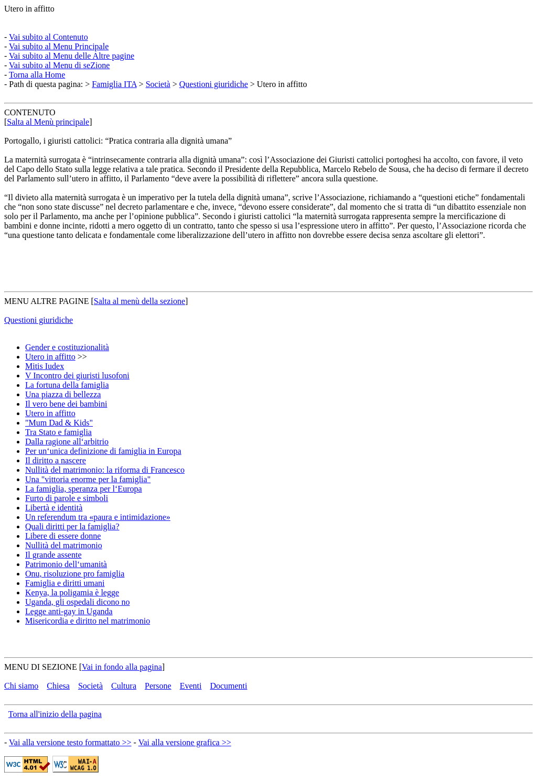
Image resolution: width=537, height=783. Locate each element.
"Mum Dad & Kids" (59, 422)
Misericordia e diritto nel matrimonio (87, 620)
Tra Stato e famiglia (58, 432)
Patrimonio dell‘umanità (66, 564)
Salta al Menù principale (48, 121)
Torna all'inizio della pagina (55, 714)
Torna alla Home (37, 74)
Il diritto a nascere (55, 460)
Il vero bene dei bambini (66, 403)
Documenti (228, 685)
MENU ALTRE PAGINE (46, 301)
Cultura (123, 685)
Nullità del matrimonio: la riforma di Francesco (105, 469)
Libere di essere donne (63, 535)
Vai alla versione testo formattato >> (70, 742)
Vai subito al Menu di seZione (59, 65)
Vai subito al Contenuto (48, 36)
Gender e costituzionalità (67, 347)
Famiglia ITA (114, 84)
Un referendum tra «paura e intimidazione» (97, 517)
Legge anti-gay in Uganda (69, 611)
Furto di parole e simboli (66, 498)
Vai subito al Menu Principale (59, 46)
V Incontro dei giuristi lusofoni (77, 375)
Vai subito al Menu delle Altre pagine (71, 55)
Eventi (191, 685)
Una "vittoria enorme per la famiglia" (88, 479)
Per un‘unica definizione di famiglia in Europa (103, 451)
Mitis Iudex (44, 366)
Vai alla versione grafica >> (184, 742)
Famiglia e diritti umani (65, 583)
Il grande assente (53, 554)
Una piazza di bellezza (63, 394)
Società (158, 84)
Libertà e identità (53, 507)
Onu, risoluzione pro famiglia (74, 573)
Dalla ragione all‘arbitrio (67, 441)
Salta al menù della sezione (139, 301)
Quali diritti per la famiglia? (72, 526)
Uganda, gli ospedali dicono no (77, 601)
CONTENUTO (29, 112)
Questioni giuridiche (213, 84)
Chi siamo (21, 685)
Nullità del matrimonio (63, 545)
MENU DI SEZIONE (40, 666)
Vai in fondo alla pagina (122, 666)
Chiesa (58, 685)
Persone (158, 685)
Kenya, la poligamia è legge (72, 592)
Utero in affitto (29, 8)
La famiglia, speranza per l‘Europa (83, 488)
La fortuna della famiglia (67, 384)
